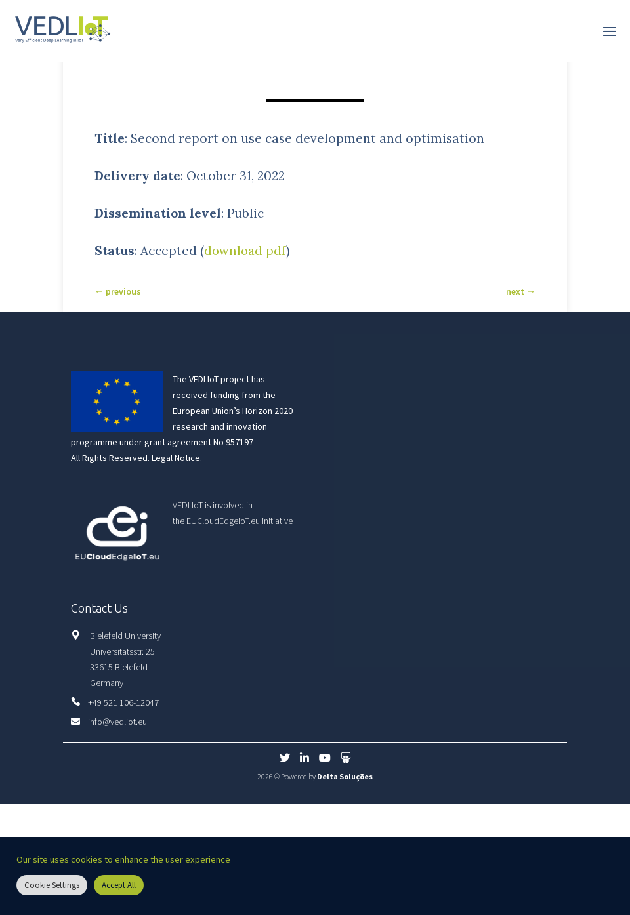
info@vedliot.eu (117, 721)
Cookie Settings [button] (51, 885)
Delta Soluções (345, 776)
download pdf (245, 250)
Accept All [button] (119, 885)
